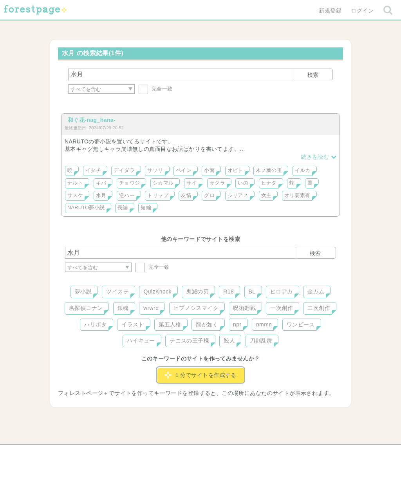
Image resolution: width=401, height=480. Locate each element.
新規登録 (330, 10)
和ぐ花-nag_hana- (92, 120)
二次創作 (318, 308)
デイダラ (124, 170)
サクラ (217, 183)
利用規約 (190, 453)
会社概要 (231, 453)
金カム (315, 291)
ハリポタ (95, 324)
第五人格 (170, 324)
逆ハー (127, 195)
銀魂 (123, 308)
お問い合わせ (143, 453)
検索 (312, 75)
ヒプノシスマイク (196, 308)
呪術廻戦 (244, 308)
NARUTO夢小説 (86, 207)
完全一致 (156, 89)
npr (237, 324)
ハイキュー (141, 340)
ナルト (75, 183)
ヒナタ (269, 183)
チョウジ (129, 183)
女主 (266, 195)
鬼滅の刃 (197, 291)
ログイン (362, 10)
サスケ (75, 195)
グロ (209, 195)
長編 (122, 207)
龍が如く (207, 324)
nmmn (264, 324)
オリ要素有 (297, 195)
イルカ (303, 170)
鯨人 (229, 340)
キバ (101, 183)
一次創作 (281, 308)
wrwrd (151, 308)
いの (243, 183)
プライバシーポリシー (285, 453)
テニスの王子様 (189, 340)
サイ (191, 183)
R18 (228, 291)
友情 (186, 195)
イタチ (93, 170)
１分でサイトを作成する (200, 375)
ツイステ (117, 291)
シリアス (238, 195)
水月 (101, 195)
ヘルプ (100, 453)
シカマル (163, 183)
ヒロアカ (281, 291)
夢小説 (83, 291)
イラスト (132, 324)
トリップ (157, 195)
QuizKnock (157, 291)
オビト (235, 170)
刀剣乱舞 (261, 340)
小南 (209, 170)
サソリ (155, 170)
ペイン (183, 170)
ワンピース (301, 324)
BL (252, 291)
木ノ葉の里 (269, 170)
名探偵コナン (86, 308)
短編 (146, 207)
